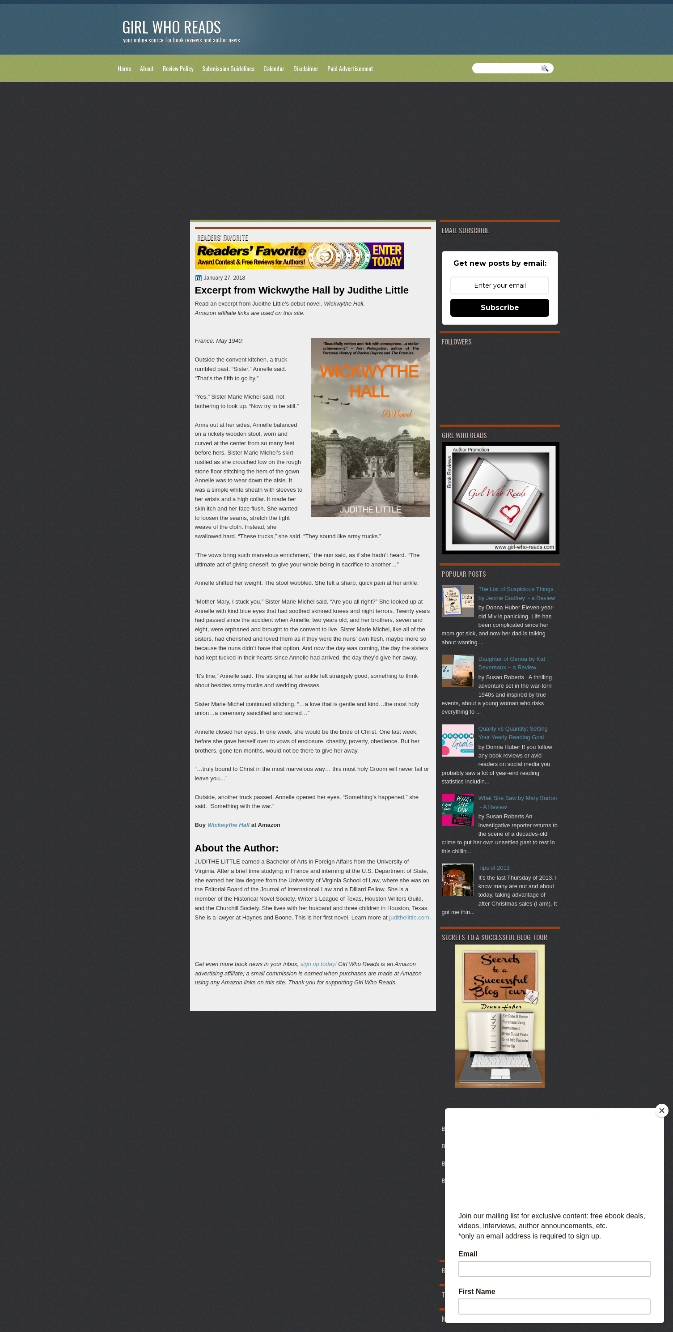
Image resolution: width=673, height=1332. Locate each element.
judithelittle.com (409, 917)
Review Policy (178, 68)
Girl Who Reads (171, 26)
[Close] (662, 1110)
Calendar (273, 68)
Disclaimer (305, 68)
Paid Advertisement (350, 68)
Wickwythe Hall (228, 824)
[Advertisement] (336, 152)
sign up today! (319, 964)
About (147, 68)
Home (124, 68)
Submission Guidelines (228, 68)
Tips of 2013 (494, 867)
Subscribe (500, 307)
